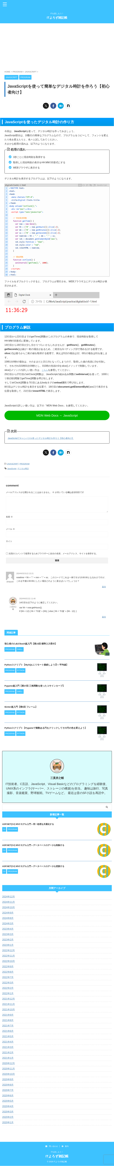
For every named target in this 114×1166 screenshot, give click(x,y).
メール (10, 528)
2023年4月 (8, 929)
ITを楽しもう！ (57, 1152)
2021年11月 (8, 1004)
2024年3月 (8, 923)
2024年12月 (8, 897)
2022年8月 (8, 972)
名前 (9, 516)
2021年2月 (8, 1052)
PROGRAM (24, 464)
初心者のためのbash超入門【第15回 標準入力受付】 (36, 642)
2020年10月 (8, 1074)
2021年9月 (8, 1015)
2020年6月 (8, 1095)
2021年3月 (8, 1047)
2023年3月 (8, 934)
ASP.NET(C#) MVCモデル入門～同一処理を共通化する (31, 824)
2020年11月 (8, 1069)
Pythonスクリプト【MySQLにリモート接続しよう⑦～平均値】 (42, 664)
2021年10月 (8, 1009)
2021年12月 (8, 999)
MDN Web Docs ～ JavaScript (57, 415)
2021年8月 (8, 1020)
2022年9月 (8, 966)
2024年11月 (8, 902)
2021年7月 (8, 1026)
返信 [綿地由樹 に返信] (104, 586)
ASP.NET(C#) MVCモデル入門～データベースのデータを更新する (37, 866)
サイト (9, 541)
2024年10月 (8, 907)
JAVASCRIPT (12, 464)
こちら (45, 370)
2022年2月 (8, 988)
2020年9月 (8, 1079)
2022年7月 (8, 977)
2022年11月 (8, 956)
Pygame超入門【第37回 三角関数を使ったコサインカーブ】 (40, 685)
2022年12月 (8, 950)
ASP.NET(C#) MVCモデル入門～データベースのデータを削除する (37, 845)
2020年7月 (8, 1090)
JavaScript (11, 468)
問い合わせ (51, 1146)
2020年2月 (8, 1117)
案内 (65, 1146)
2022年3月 (8, 983)
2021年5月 (8, 1036)
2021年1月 (8, 1058)
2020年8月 (8, 1085)
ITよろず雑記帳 (57, 17)
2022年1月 (8, 993)
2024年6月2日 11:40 (27, 598)
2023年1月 (8, 945)
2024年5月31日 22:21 (25, 573)
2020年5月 (8, 1101)
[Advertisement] (57, 45)
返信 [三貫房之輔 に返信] (104, 616)
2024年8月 (8, 918)
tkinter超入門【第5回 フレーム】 (24, 706)
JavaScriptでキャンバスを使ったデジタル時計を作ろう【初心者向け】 (45, 438)
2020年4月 (8, 1106)
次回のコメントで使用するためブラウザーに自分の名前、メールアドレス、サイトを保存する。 (53, 553)
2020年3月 (8, 1112)
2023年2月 (8, 940)
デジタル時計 (23, 468)
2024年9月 (8, 913)
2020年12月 (8, 1063)
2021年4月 (8, 1042)
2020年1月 (8, 1122)
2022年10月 (8, 961)
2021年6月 (8, 1031)
